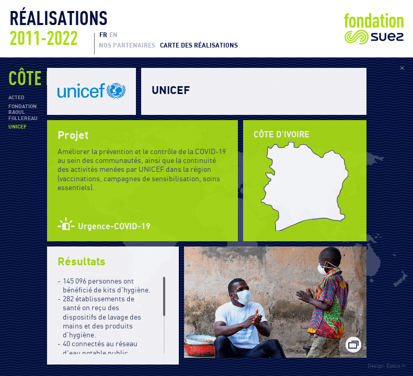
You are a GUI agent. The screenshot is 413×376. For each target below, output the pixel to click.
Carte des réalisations (199, 45)
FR (103, 35)
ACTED (16, 97)
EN (113, 35)
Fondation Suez (374, 28)
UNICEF (17, 127)
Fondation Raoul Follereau (23, 112)
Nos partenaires (127, 45)
